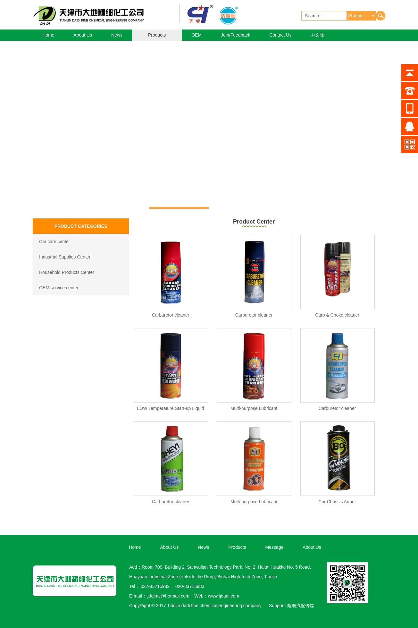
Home (48, 35)
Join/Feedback (235, 35)
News (116, 35)
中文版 (317, 35)
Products (157, 35)
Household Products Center (66, 272)
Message (274, 547)
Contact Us (280, 35)
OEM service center (59, 287)
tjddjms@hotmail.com (167, 595)
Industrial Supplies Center (64, 256)
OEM (196, 35)
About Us (82, 35)
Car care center (54, 241)
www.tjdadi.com (223, 595)
